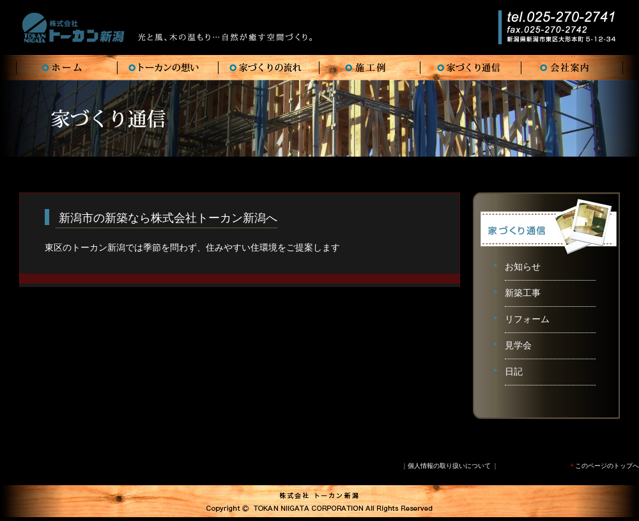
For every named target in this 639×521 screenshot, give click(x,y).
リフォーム (527, 319)
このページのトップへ (604, 465)
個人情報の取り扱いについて (449, 465)
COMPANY (571, 68)
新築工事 (523, 293)
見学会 (518, 345)
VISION (168, 68)
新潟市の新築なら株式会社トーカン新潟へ (166, 218)
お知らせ (523, 267)
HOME (67, 68)
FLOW (269, 68)
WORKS (370, 68)
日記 (514, 372)
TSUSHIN (470, 68)
